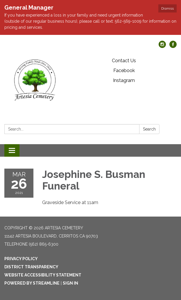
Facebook (124, 70)
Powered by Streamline (32, 283)
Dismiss (167, 8)
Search (149, 129)
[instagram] (162, 46)
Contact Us (124, 60)
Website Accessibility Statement (42, 275)
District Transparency (31, 267)
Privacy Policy (21, 258)
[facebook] (173, 46)
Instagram (124, 80)
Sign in (70, 283)
